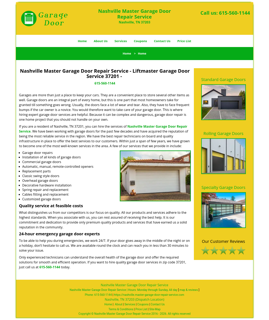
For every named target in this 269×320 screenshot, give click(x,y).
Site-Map (154, 309)
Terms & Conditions (120, 309)
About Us (101, 41)
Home (82, 41)
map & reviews (189, 290)
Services (121, 41)
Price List (184, 41)
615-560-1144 (234, 12)
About (118, 304)
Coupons (140, 41)
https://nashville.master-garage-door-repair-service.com (149, 294)
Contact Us (162, 41)
